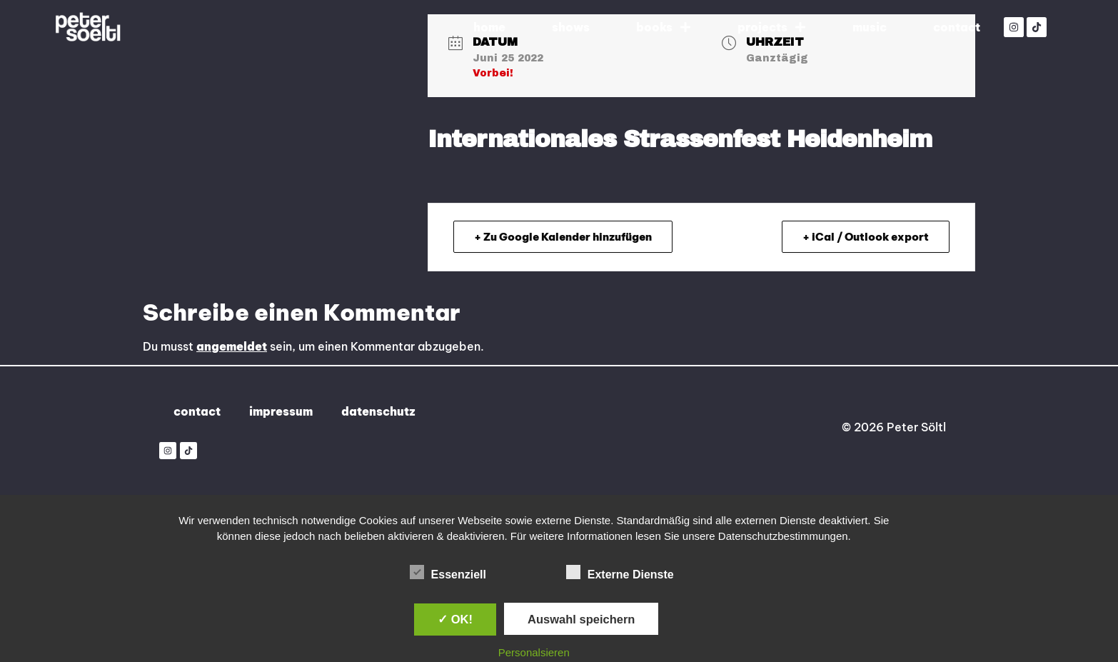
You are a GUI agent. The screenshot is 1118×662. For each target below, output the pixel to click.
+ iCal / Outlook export (865, 237)
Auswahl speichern (581, 619)
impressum (281, 411)
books (663, 27)
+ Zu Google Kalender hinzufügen (563, 237)
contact (956, 27)
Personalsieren (534, 652)
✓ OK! (455, 619)
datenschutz (378, 411)
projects (771, 27)
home (489, 27)
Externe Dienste (620, 572)
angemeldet (231, 346)
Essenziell (448, 572)
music (869, 27)
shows (571, 27)
